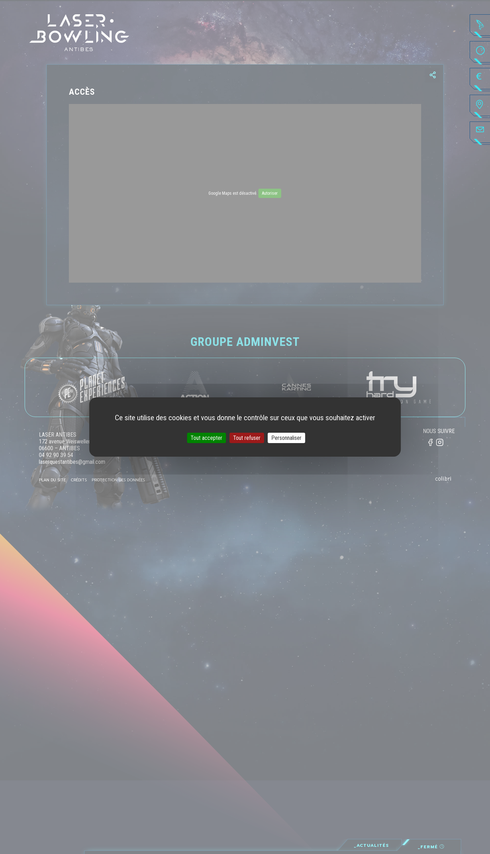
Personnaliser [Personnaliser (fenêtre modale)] (286, 438)
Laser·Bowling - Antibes (79, 32)
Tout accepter (206, 438)
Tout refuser (247, 438)
